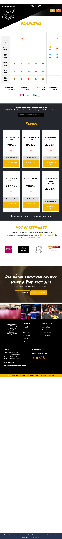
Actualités (26, 336)
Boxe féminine (46, 330)
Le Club (25, 330)
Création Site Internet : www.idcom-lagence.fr (19, 375)
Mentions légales (43, 375)
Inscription (23, 292)
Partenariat (39, 292)
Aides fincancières (11, 157)
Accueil (25, 327)
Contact (25, 341)
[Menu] (52, 10)
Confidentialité (51, 375)
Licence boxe (46, 327)
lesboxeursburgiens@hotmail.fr (15, 366)
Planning (26, 333)
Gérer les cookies (34, 537)
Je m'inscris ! (11, 163)
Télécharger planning (31, 115)
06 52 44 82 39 (9, 362)
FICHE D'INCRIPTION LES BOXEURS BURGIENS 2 (31, 216)
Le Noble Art (46, 336)
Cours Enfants (46, 333)
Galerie (25, 338)
